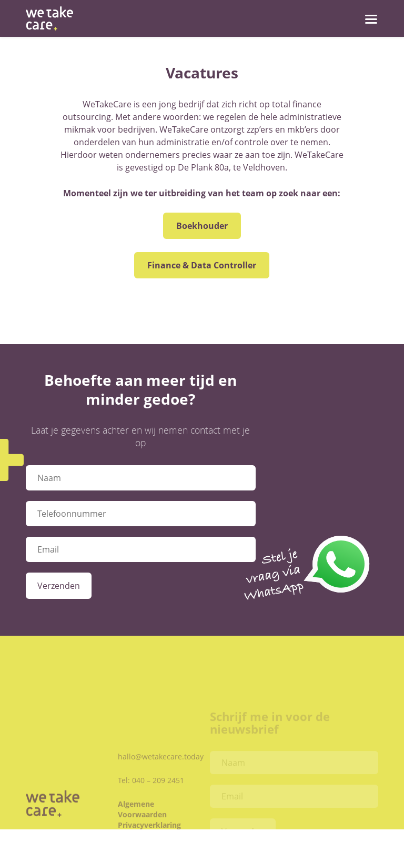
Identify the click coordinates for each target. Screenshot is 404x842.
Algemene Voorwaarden (142, 821)
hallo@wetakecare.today (161, 769)
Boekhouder (202, 226)
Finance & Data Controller (201, 265)
